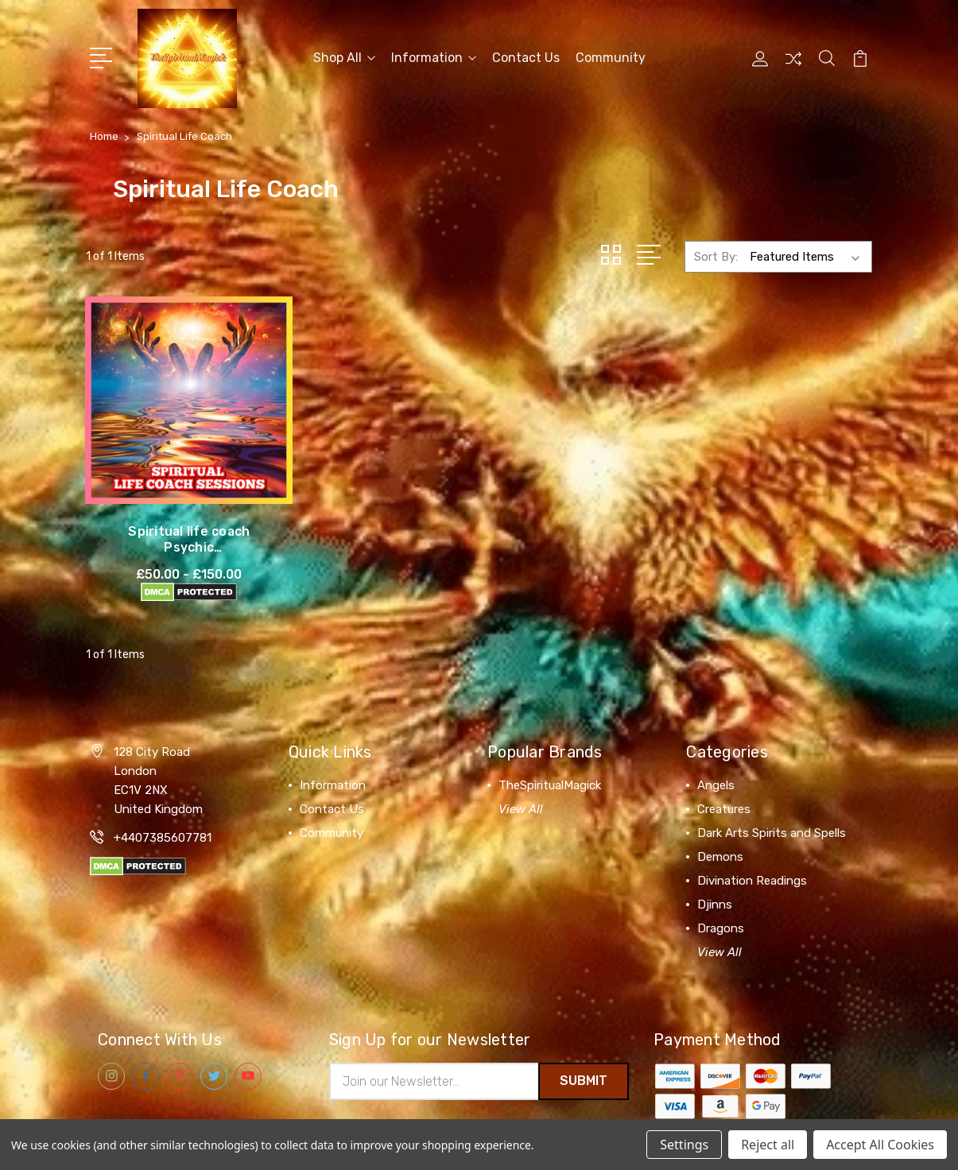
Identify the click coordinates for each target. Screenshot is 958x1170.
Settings (684, 1144)
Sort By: (716, 255)
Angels (716, 754)
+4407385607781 (162, 807)
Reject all (767, 1144)
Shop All (344, 56)
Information (433, 56)
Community (611, 56)
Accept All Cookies (880, 1144)
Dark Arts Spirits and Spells (771, 802)
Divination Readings (752, 850)
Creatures (723, 778)
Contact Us (526, 56)
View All (520, 778)
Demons (720, 826)
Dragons (720, 897)
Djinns (714, 873)
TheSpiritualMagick (549, 754)
